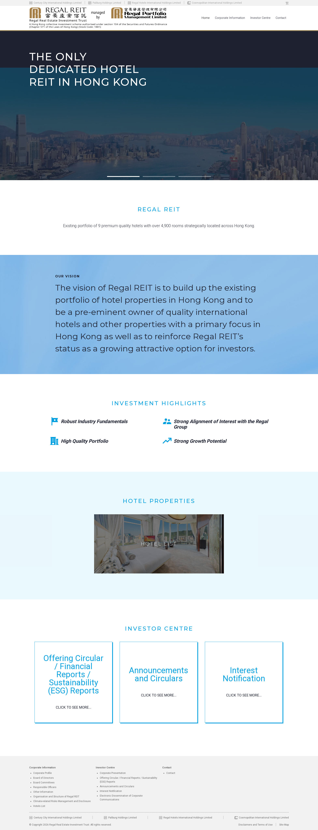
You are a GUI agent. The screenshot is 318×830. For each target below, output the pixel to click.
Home (206, 18)
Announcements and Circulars (117, 786)
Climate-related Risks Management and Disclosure (62, 801)
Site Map (284, 824)
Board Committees (44, 782)
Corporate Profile (42, 773)
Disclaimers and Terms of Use (255, 824)
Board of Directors (43, 778)
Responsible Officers (44, 787)
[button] (230, 18)
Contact (281, 18)
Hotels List (39, 806)
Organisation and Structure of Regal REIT (56, 796)
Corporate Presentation (113, 773)
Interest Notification (111, 791)
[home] (98, 18)
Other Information (43, 791)
